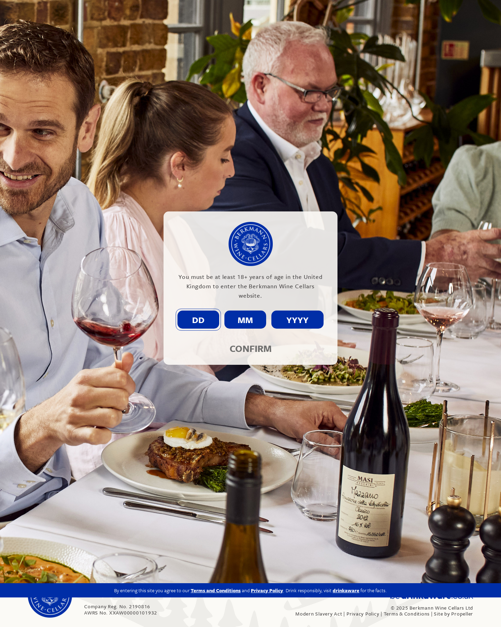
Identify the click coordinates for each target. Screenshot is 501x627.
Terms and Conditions (216, 535)
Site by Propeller (453, 613)
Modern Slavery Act (318, 613)
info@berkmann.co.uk (159, 594)
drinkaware (346, 535)
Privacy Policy (363, 613)
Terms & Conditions (407, 613)
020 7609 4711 (106, 594)
